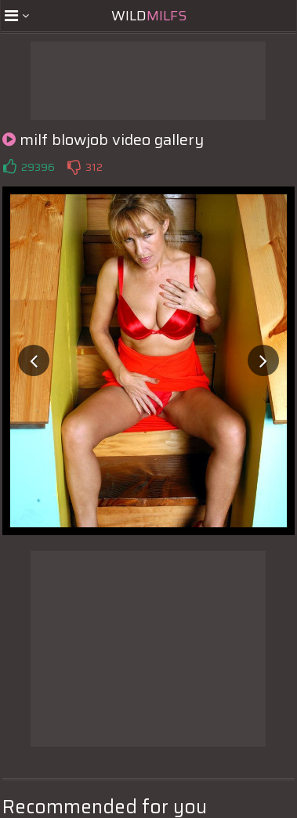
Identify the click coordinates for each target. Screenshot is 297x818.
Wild (149, 16)
